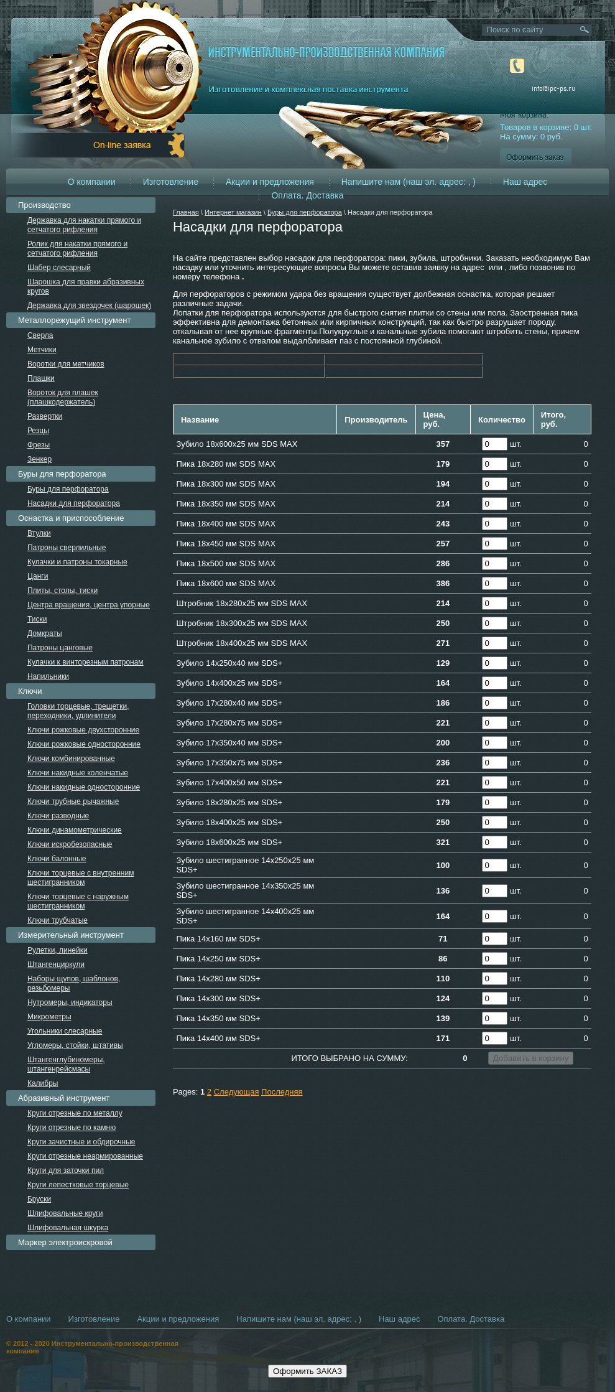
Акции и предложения (270, 182)
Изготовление (170, 182)
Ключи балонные (56, 858)
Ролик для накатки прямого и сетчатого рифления (77, 249)
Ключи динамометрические (74, 830)
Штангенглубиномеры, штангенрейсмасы (66, 1064)
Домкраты (44, 633)
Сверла (40, 335)
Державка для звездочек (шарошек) (89, 305)
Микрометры (49, 1016)
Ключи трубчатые (57, 920)
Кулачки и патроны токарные (77, 562)
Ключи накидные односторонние (83, 787)
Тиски (37, 619)
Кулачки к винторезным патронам (85, 662)
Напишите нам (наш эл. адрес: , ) (408, 182)
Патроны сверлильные (66, 547)
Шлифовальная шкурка (67, 1227)
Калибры (42, 1083)
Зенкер (39, 459)
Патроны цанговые (60, 647)
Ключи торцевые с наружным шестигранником (78, 901)
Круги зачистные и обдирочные (81, 1141)
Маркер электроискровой (65, 1242)
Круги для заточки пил (65, 1170)
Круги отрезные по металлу (75, 1113)
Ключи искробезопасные (70, 844)
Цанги (38, 576)
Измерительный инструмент (71, 935)
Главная (186, 212)
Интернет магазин (233, 212)
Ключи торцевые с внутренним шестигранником (80, 878)
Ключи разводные (58, 815)
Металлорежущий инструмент (74, 320)
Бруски (39, 1199)
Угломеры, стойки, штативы (75, 1045)
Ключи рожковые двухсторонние (83, 730)
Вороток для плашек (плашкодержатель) (62, 397)
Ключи (30, 691)
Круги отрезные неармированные (85, 1156)
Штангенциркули (56, 964)
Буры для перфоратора (304, 212)
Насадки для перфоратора (73, 503)
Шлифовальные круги (65, 1213)
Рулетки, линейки (57, 950)
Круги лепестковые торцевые (78, 1184)
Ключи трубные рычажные (73, 801)
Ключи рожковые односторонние (84, 744)
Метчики (42, 349)
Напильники (48, 676)
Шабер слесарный (59, 267)
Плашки (41, 378)
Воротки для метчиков (65, 364)
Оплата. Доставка (307, 195)
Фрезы (38, 445)
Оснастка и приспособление (71, 518)
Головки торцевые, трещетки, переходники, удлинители (78, 711)
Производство (44, 205)
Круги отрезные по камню (71, 1127)
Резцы (38, 430)
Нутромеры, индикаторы (70, 1002)
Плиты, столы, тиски (62, 590)
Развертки (44, 416)
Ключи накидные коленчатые (77, 772)
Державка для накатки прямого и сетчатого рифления (84, 225)
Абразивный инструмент (64, 1098)
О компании (92, 182)
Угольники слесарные (64, 1031)
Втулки (39, 533)
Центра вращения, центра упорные (88, 604)
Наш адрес (525, 182)
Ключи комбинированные (71, 758)
